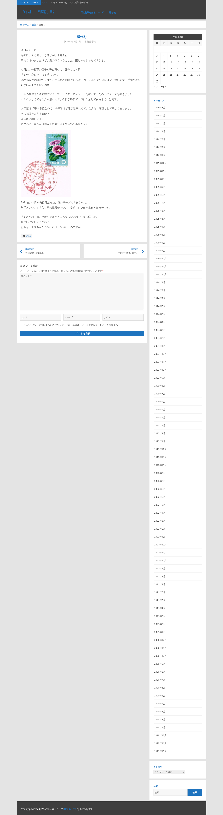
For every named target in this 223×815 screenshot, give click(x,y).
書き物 (112, 12)
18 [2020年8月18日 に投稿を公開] (164, 68)
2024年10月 (160, 274)
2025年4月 (159, 226)
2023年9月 (159, 377)
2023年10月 (160, 369)
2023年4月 (159, 417)
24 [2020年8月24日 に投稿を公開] (157, 74)
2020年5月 (159, 695)
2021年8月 (159, 576)
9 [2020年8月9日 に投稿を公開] (198, 55)
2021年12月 (160, 544)
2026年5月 (159, 123)
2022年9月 (159, 473)
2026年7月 (159, 107)
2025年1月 (159, 250)
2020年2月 (159, 719)
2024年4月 (159, 322)
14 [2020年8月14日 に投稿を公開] (184, 62)
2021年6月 (159, 592)
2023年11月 (160, 361)
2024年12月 (160, 258)
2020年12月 (160, 639)
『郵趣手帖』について (92, 12)
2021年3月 (159, 616)
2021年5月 (159, 600)
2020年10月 (160, 655)
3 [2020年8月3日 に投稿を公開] (157, 55)
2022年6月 (159, 496)
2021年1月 (159, 632)
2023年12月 (160, 353)
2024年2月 (159, 337)
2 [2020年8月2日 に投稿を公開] (198, 49)
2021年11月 (160, 552)
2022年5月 (159, 504)
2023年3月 (159, 425)
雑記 (34, 24)
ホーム (24, 24)
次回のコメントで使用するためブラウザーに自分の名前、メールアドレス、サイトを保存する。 (71, 325)
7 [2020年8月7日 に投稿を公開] (184, 55)
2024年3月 (159, 330)
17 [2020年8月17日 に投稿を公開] (157, 68)
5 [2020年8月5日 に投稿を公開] (171, 55)
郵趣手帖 (91, 41)
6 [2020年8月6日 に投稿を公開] (177, 55)
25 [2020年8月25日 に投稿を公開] (164, 74)
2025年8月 (159, 194)
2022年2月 (159, 528)
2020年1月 (159, 727)
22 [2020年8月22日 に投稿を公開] (191, 68)
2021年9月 (159, 568)
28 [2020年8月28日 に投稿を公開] (184, 74)
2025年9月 (159, 186)
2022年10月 (160, 465)
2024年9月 (159, 282)
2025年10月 (160, 179)
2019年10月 (160, 751)
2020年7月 (159, 679)
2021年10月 (160, 560)
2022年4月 (159, 512)
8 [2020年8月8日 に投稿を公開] (191, 55)
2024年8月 (159, 290)
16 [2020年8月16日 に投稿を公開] (198, 62)
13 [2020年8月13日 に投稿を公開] (178, 62)
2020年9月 (159, 663)
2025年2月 (159, 242)
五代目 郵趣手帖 (38, 11)
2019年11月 (160, 743)
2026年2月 (159, 147)
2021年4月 (159, 608)
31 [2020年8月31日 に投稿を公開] (157, 81)
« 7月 (156, 86)
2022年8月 (159, 481)
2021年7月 (159, 584)
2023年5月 (159, 409)
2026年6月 (159, 115)
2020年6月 (159, 687)
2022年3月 (159, 520)
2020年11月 (160, 647)
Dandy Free (70, 808)
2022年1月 (159, 536)
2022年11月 (160, 457)
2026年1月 (159, 155)
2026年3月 (159, 139)
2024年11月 (160, 266)
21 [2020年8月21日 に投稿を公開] (184, 68)
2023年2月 (159, 433)
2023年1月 (159, 441)
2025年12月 (160, 163)
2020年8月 (159, 671)
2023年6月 (159, 401)
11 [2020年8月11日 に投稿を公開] (164, 62)
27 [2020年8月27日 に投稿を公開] (178, 74)
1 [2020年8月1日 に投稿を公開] (191, 49)
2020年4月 (159, 703)
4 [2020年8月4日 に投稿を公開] (164, 55)
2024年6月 (159, 306)
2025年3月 (159, 234)
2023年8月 (159, 385)
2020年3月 (159, 711)
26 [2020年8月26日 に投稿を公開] (171, 74)
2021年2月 (159, 624)
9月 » (163, 86)
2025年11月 (160, 171)
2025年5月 (159, 218)
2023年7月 (159, 393)
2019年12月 (160, 735)
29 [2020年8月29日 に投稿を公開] (191, 74)
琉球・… (45, 2)
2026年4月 (159, 131)
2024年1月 (159, 345)
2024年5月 (159, 314)
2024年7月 (159, 298)
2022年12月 (160, 449)
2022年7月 (159, 488)
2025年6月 (159, 210)
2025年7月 (159, 202)
